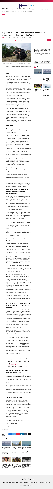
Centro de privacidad (12, 482)
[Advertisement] (26, 23)
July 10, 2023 (25, 366)
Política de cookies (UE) (23, 482)
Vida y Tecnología (41, 9)
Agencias (3, 37)
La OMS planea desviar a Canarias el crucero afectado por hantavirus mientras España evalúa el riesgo (42, 58)
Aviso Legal (4, 482)
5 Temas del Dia (46, 9)
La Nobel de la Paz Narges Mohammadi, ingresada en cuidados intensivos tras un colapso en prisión (6, 465)
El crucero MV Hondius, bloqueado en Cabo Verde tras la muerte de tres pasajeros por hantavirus (16, 450)
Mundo (3, 8)
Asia (24, 8)
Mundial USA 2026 (34, 9)
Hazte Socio (48, 482)
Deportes (28, 8)
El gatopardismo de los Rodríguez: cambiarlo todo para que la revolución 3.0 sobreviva (38, 92)
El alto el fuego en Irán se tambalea (40, 47)
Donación (43, 482)
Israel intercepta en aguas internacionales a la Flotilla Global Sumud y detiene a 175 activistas (26, 465)
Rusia (7, 429)
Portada (3, 11)
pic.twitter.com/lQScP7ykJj (14, 364)
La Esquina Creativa (31, 485)
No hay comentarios (14, 37)
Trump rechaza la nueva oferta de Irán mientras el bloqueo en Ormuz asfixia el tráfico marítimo (16, 465)
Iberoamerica (19, 8)
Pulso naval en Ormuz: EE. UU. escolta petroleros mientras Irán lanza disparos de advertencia (26, 450)
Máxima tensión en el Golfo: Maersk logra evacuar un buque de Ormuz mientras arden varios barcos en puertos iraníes (6, 450)
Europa (7, 8)
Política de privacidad (34, 482)
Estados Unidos (12, 9)
